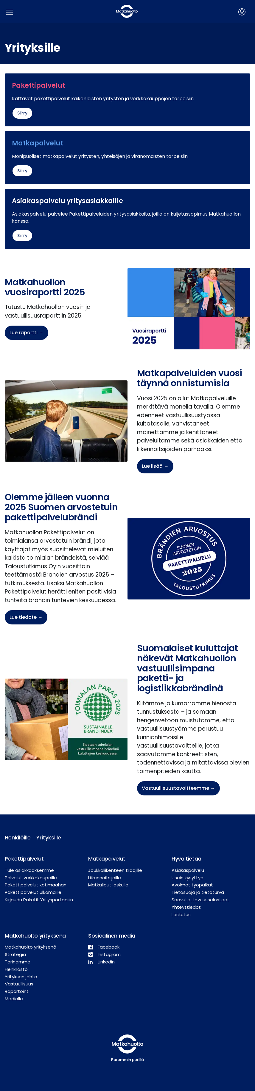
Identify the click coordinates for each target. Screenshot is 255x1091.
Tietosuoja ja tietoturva (198, 892)
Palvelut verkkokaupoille (31, 878)
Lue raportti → (26, 332)
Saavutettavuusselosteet (200, 900)
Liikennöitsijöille (104, 878)
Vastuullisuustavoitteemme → (178, 788)
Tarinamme (17, 962)
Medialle (14, 999)
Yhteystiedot (186, 907)
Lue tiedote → (26, 617)
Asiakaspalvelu (188, 870)
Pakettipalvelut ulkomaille (33, 892)
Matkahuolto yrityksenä (30, 947)
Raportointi (17, 991)
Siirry (22, 113)
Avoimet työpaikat (192, 885)
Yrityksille (47, 837)
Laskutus (181, 914)
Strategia (15, 954)
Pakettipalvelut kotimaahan (35, 885)
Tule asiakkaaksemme (29, 870)
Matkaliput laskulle (108, 885)
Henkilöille (16, 837)
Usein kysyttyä (187, 878)
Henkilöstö (16, 969)
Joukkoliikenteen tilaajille (115, 870)
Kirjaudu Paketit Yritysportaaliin (39, 900)
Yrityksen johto (21, 977)
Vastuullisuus (19, 984)
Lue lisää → (155, 466)
